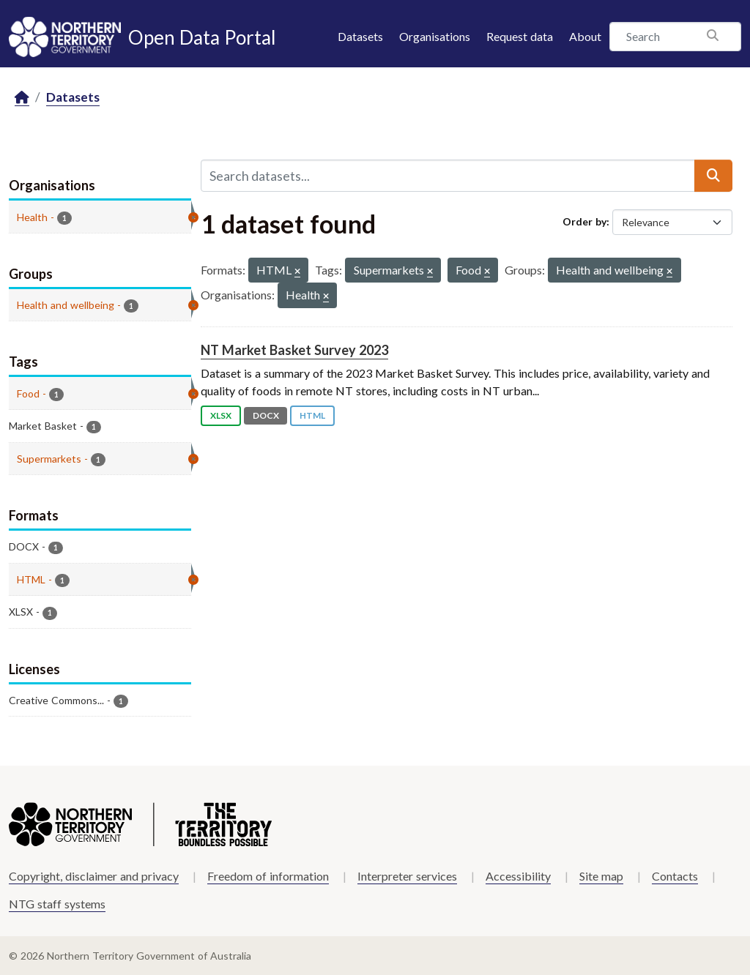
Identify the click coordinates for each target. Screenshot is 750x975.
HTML (312, 415)
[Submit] (713, 176)
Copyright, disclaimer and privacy (94, 876)
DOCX (266, 415)
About (585, 36)
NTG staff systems (57, 904)
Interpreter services (407, 876)
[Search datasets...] (448, 176)
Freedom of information (268, 876)
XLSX (220, 415)
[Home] (22, 97)
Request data (519, 36)
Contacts (675, 876)
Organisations (434, 36)
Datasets (360, 36)
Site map (601, 876)
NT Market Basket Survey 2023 (294, 350)
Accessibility (518, 876)
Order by (584, 221)
